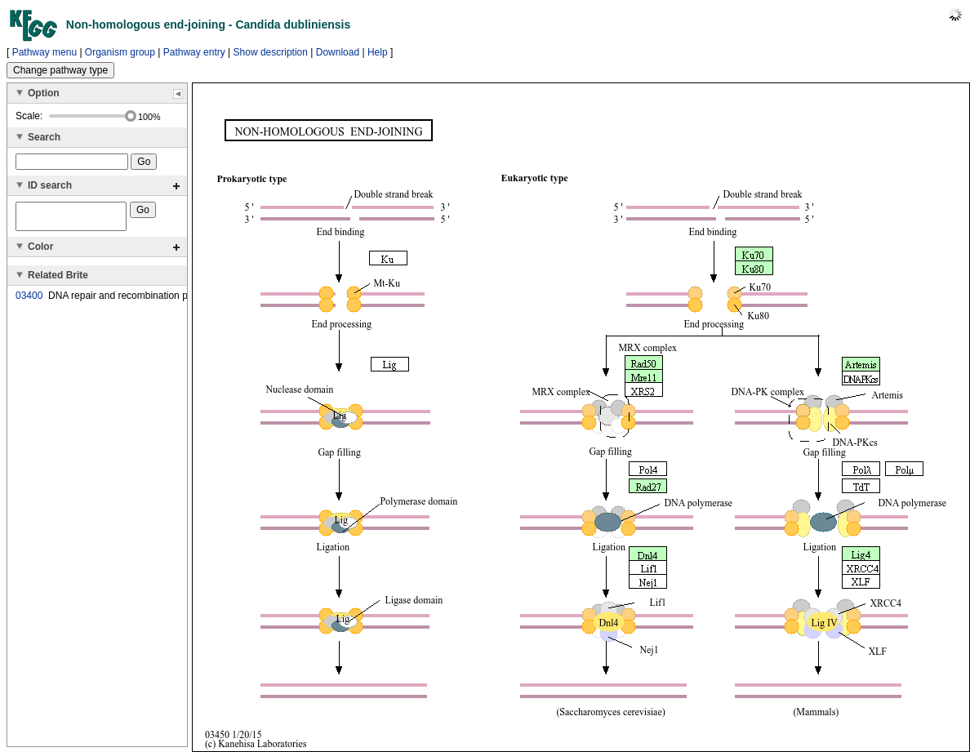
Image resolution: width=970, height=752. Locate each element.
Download (337, 52)
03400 (29, 300)
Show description (271, 52)
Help (377, 52)
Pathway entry (194, 52)
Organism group (120, 52)
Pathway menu (44, 52)
